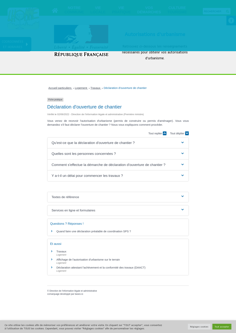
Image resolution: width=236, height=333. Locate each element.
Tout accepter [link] (222, 327)
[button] (118, 142)
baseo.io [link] (79, 294)
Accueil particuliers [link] (60, 87)
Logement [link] (81, 87)
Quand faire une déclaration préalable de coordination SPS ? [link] (93, 231)
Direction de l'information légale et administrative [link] (73, 291)
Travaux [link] (96, 87)
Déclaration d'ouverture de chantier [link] (125, 87)
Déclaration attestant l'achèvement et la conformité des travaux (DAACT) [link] (100, 267)
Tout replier (157, 133)
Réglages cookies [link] (199, 327)
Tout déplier (179, 133)
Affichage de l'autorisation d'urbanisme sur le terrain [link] (88, 259)
